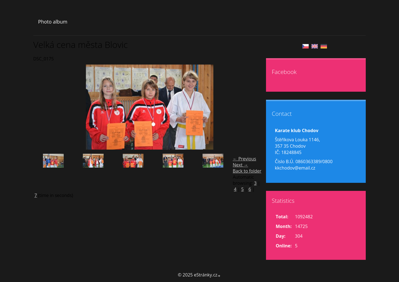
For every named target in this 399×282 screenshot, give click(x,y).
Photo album (52, 21)
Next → (240, 165)
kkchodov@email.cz (295, 168)
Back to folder (247, 171)
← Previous (244, 159)
